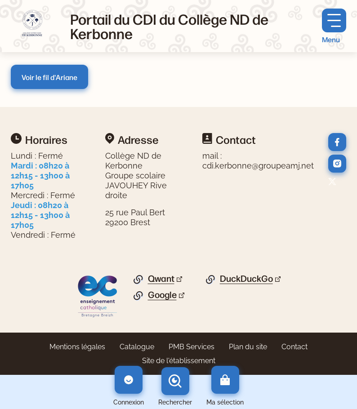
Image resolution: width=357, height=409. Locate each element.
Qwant (161, 278)
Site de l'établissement (178, 360)
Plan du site (248, 346)
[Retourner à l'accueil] (33, 26)
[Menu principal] (334, 26)
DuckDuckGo (246, 278)
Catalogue (137, 346)
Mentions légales (77, 346)
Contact (294, 346)
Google (162, 294)
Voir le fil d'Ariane (49, 77)
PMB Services (191, 346)
